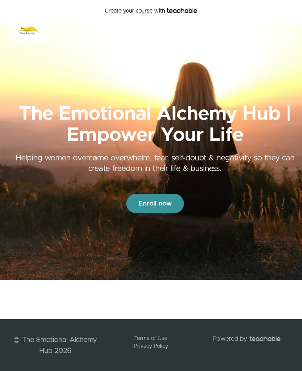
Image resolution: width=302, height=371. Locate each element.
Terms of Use (150, 338)
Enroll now (155, 203)
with (151, 11)
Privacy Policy (151, 346)
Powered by (246, 339)
